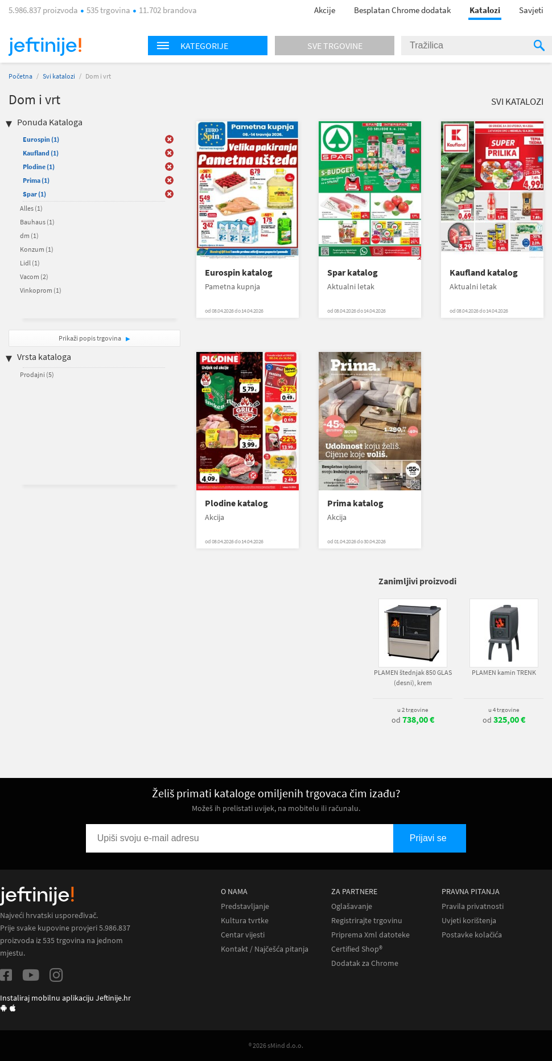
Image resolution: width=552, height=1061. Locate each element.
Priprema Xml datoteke (370, 935)
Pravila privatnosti (473, 906)
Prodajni (37, 374)
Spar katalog (352, 272)
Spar (34, 194)
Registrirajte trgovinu (366, 920)
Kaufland (41, 153)
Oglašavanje (351, 906)
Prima (36, 180)
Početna (20, 76)
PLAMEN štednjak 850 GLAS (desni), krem (413, 677)
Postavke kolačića (472, 935)
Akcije (324, 10)
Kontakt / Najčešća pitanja (264, 949)
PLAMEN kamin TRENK (504, 672)
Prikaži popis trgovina (90, 338)
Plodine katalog (236, 503)
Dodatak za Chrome (364, 963)
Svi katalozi (59, 76)
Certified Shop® (356, 949)
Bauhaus (37, 222)
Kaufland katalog (484, 272)
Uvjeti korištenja (469, 920)
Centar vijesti (243, 935)
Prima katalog (355, 503)
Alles (31, 208)
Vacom (34, 276)
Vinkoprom (40, 290)
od (413, 720)
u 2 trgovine (412, 710)
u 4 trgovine (503, 710)
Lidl (30, 263)
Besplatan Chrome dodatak (402, 10)
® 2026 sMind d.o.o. (276, 1045)
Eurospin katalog (239, 272)
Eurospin (41, 139)
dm (29, 235)
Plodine (39, 166)
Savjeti (531, 10)
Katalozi (484, 10)
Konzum (36, 249)
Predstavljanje (245, 906)
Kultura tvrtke (245, 920)
